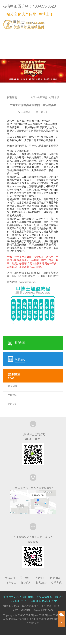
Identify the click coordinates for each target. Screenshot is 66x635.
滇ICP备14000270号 (34, 619)
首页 (33, 105)
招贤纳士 (41, 582)
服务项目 (11, 582)
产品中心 (40, 577)
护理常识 (53, 105)
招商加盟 (55, 577)
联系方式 (57, 33)
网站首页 (10, 577)
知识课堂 (42, 105)
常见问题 (13, 379)
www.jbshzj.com (28, 280)
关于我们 (25, 577)
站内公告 (13, 396)
